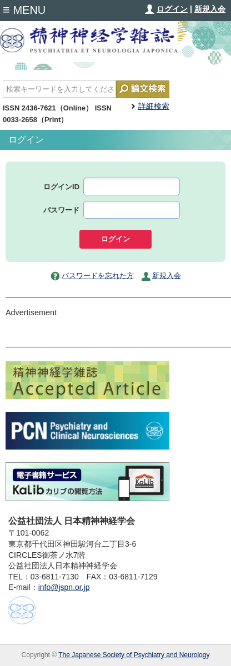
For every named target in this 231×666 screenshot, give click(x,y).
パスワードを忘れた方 (98, 275)
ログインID (61, 187)
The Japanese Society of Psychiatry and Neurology (133, 655)
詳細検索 (153, 106)
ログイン (172, 8)
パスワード (61, 210)
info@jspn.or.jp (64, 587)
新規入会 (209, 8)
